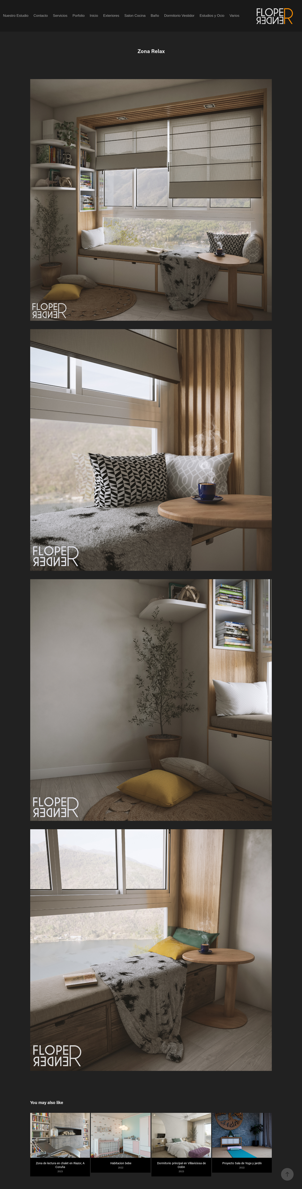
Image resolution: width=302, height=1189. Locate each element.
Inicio (94, 16)
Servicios (60, 16)
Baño (155, 16)
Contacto (41, 16)
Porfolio (79, 16)
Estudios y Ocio (212, 16)
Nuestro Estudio (15, 16)
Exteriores (111, 16)
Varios (234, 16)
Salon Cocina (135, 16)
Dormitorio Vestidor (179, 16)
